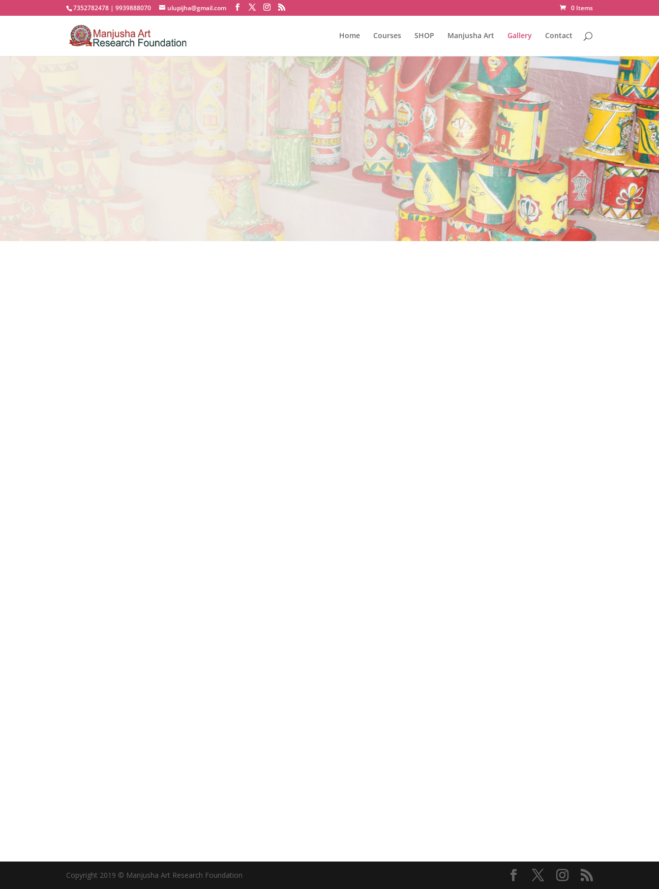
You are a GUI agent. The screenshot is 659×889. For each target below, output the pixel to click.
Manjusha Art (470, 36)
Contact (559, 36)
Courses (387, 36)
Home (349, 36)
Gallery (519, 36)
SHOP (424, 36)
